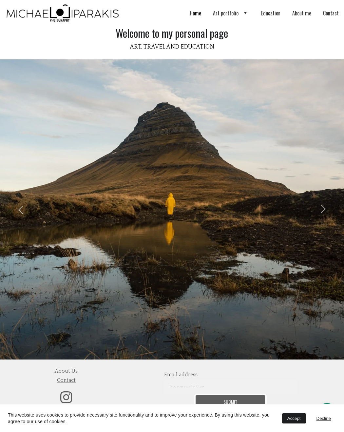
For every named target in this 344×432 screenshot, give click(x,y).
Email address (181, 375)
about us (66, 371)
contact (66, 380)
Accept (294, 418)
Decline (323, 418)
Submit (230, 401)
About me (301, 13)
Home (195, 13)
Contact (331, 13)
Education (270, 13)
